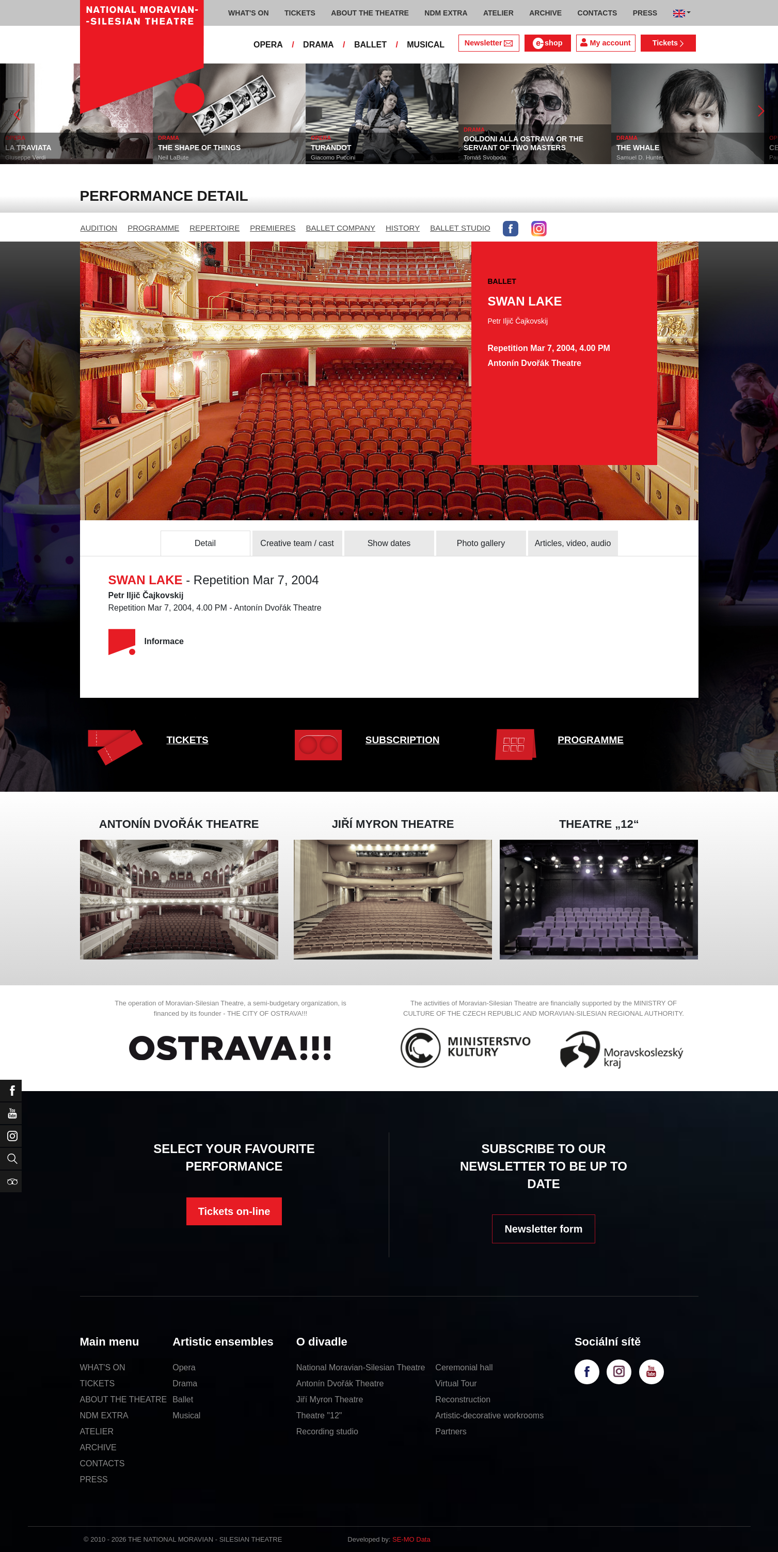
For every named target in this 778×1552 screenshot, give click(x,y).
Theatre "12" (319, 1415)
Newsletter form (543, 1229)
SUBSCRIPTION (403, 739)
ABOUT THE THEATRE (123, 1399)
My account (605, 42)
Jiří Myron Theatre (329, 1399)
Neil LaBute (173, 157)
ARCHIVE (545, 13)
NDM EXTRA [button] (445, 13)
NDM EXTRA (104, 1415)
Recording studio (327, 1431)
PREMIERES (272, 227)
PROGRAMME (153, 227)
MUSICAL (425, 44)
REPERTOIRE (214, 227)
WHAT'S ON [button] (248, 13)
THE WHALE (637, 147)
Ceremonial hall (464, 1367)
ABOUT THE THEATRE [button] (370, 13)
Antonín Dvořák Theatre (340, 1383)
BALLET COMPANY (341, 227)
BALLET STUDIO (460, 227)
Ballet (182, 1399)
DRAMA (318, 44)
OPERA (268, 44)
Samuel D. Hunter (639, 157)
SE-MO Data (411, 1539)
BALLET (370, 44)
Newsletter (489, 43)
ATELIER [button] (498, 13)
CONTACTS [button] (597, 13)
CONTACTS (102, 1463)
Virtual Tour (456, 1383)
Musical (186, 1415)
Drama (184, 1383)
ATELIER (97, 1431)
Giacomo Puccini (333, 157)
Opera (183, 1367)
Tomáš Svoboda (485, 157)
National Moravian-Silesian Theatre (360, 1367)
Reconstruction (462, 1399)
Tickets (668, 43)
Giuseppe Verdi (25, 157)
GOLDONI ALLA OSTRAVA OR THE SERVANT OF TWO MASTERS (523, 143)
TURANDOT (331, 147)
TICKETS (188, 739)
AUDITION (99, 227)
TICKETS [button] (299, 13)
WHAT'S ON (102, 1367)
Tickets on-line (234, 1211)
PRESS (94, 1479)
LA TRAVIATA (28, 147)
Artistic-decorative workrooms (489, 1415)
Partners (450, 1431)
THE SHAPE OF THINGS (199, 147)
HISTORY (403, 227)
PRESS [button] (645, 13)
